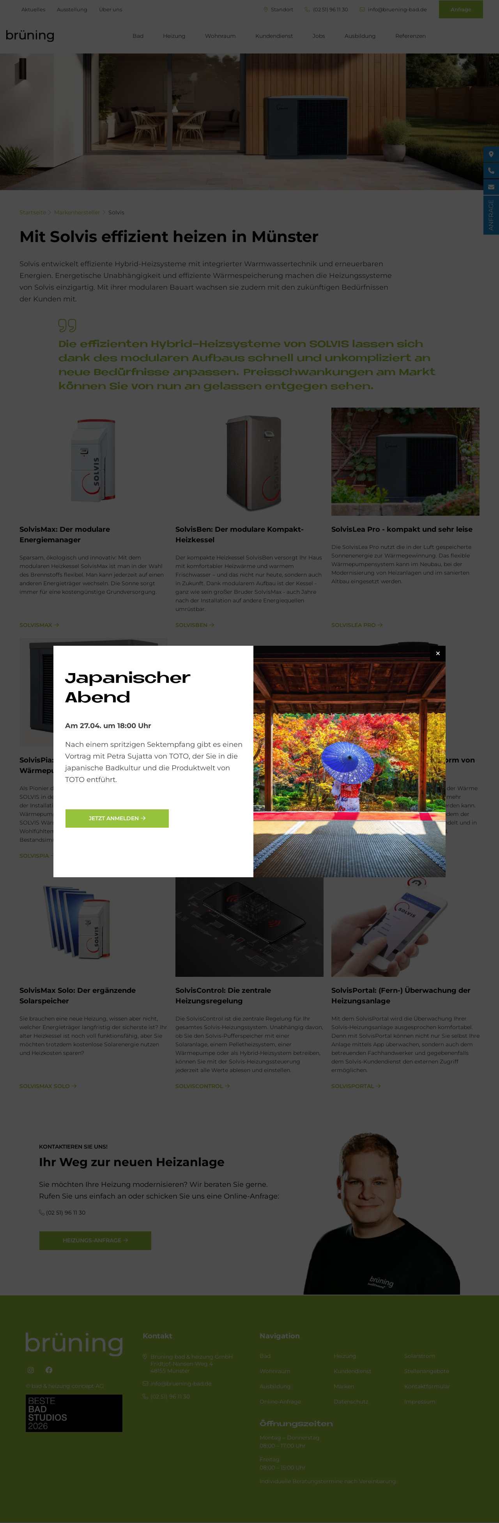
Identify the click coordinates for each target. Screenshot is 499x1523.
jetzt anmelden (114, 818)
